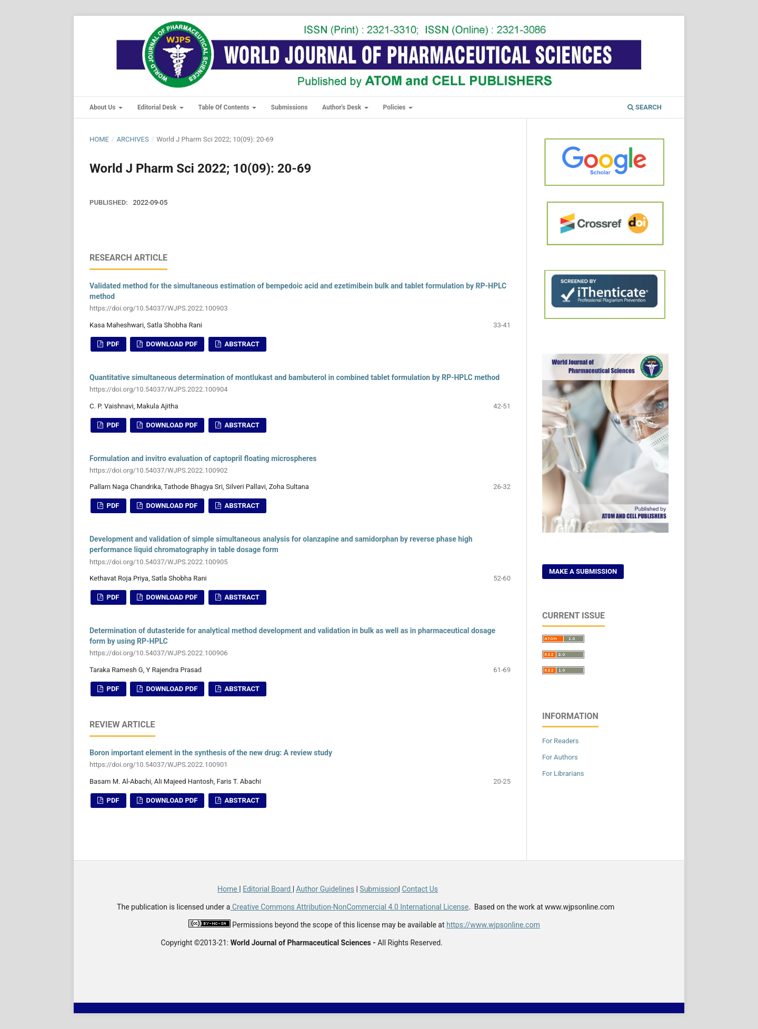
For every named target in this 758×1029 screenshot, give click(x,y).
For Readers (560, 741)
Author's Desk (342, 107)
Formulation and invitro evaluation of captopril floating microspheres (300, 465)
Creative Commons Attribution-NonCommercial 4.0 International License (349, 907)
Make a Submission (583, 571)
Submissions (289, 107)
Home (99, 139)
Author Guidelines (325, 889)
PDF (112, 344)
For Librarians (563, 773)
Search (644, 107)
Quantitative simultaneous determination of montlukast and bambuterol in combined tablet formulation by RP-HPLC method (300, 384)
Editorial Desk (157, 107)
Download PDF (170, 344)
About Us (103, 107)
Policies (395, 107)
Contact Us (420, 889)
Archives (132, 139)
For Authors (560, 757)
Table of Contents (224, 107)
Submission (379, 889)
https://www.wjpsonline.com (493, 925)
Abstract (241, 344)
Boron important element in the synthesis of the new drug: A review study (300, 759)
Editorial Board (268, 889)
